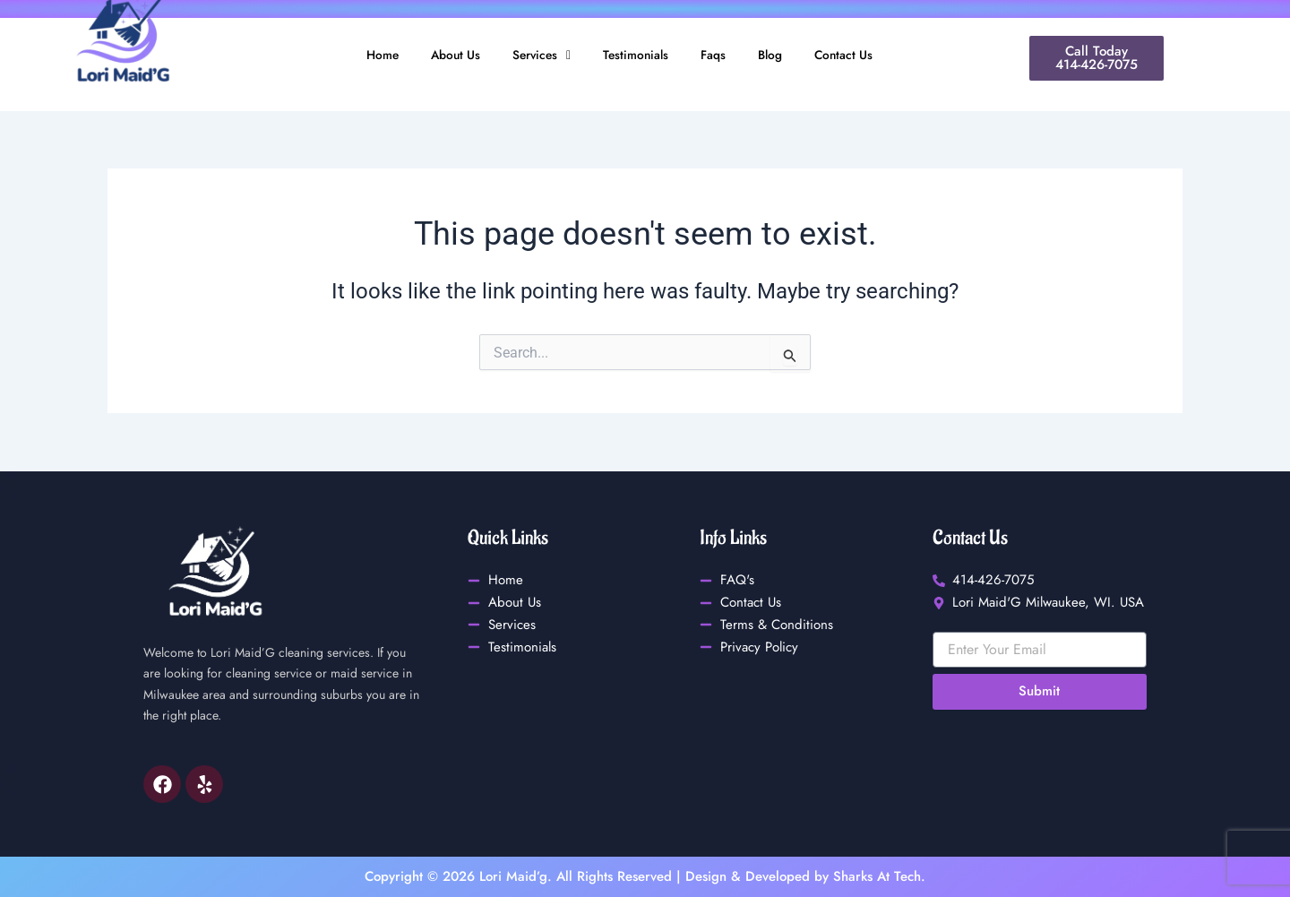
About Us (447, 55)
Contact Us (854, 55)
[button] (537, 56)
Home (370, 55)
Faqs (718, 55)
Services (537, 55)
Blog (777, 55)
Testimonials (636, 55)
